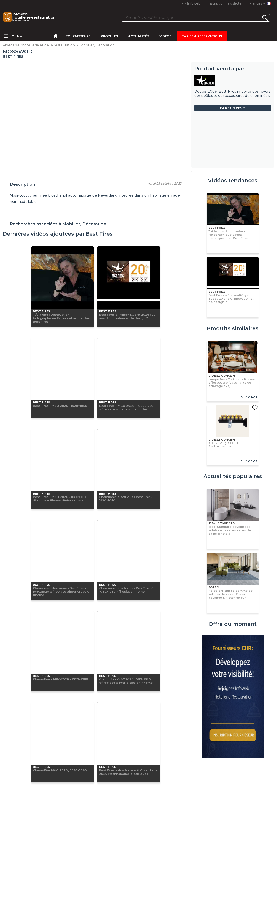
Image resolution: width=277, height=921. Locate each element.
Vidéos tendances (232, 180)
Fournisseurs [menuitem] (78, 36)
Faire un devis (232, 108)
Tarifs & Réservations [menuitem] (202, 36)
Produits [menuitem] (109, 36)
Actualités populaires (232, 476)
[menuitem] (6, 36)
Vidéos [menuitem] (165, 36)
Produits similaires (232, 328)
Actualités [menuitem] (138, 36)
